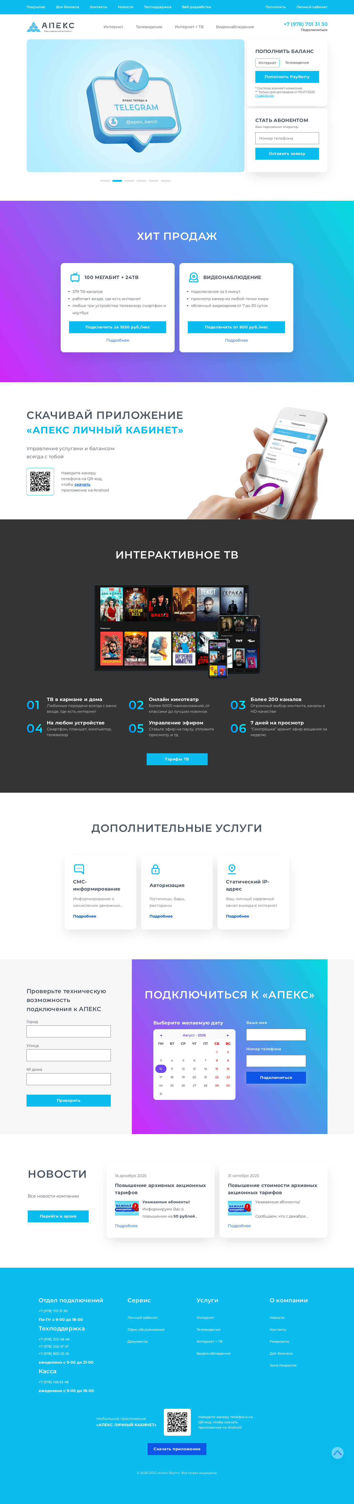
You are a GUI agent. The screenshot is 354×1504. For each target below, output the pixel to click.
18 (172, 1077)
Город (69, 1028)
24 (161, 1085)
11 (172, 1069)
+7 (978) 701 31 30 (305, 24)
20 (194, 1077)
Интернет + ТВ (189, 27)
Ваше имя (276, 1030)
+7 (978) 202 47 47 (54, 1346)
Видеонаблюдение (235, 27)
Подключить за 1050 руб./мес (118, 327)
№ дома (69, 1076)
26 (183, 1085)
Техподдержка (157, 7)
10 (160, 1069)
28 (205, 1085)
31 (161, 1094)
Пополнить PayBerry (287, 76)
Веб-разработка (196, 7)
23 (228, 1077)
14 (205, 1069)
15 (216, 1069)
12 (183, 1069)
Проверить (69, 1100)
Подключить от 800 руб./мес (236, 327)
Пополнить (276, 7)
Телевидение (149, 27)
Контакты (98, 7)
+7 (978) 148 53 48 (54, 1382)
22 (217, 1077)
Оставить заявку (287, 153)
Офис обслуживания (146, 1329)
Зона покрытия (283, 1365)
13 (194, 1069)
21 (205, 1077)
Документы (138, 1341)
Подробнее (264, 95)
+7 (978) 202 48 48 (54, 1339)
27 (194, 1085)
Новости (125, 7)
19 (183, 1077)
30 (228, 1085)
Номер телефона (276, 1057)
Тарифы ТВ (177, 759)
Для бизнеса (67, 7)
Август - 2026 (194, 1035)
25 (172, 1085)
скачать (82, 484)
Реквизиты (279, 1341)
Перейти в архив (58, 1216)
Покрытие (36, 7)
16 (228, 1069)
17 (161, 1077)
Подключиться (276, 1077)
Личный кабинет (311, 7)
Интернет (113, 27)
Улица (69, 1052)
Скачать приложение (177, 1449)
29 (217, 1085)
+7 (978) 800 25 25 (54, 1353)
